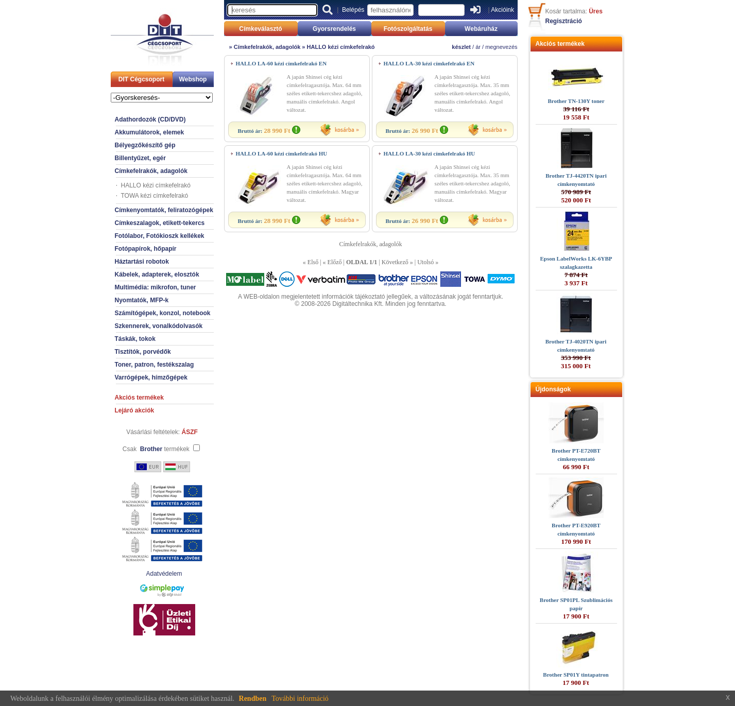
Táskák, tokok (135, 338)
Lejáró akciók (135, 410)
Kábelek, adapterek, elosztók (157, 274)
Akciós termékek (139, 397)
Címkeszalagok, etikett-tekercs (160, 223)
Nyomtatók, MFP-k (142, 300)
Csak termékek (156, 449)
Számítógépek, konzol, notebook (163, 313)
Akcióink (502, 9)
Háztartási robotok (142, 261)
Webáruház (481, 28)
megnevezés (501, 47)
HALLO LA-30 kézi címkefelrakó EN (429, 63)
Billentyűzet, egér (140, 158)
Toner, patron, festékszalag (154, 364)
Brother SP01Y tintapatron (575, 674)
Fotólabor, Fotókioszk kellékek (159, 235)
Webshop (193, 79)
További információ (300, 698)
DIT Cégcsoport (141, 79)
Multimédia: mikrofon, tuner (155, 287)
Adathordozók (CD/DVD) (150, 119)
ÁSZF (190, 432)
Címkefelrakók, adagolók (151, 171)
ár (478, 47)
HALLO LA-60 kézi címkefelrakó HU (282, 153)
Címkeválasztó (260, 28)
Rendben (253, 698)
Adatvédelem (164, 573)
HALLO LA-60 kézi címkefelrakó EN (281, 63)
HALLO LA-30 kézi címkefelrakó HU (429, 153)
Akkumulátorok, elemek (149, 132)
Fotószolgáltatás (408, 28)
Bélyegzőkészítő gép (145, 145)
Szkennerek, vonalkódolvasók (159, 326)
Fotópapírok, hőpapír (146, 248)
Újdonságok (553, 389)
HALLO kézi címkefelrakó (156, 185)
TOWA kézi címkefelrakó (155, 195)
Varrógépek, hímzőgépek (151, 377)
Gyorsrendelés (334, 28)
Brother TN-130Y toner (576, 101)
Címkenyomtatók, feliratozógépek (164, 210)
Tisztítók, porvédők (143, 351)
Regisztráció (563, 21)
